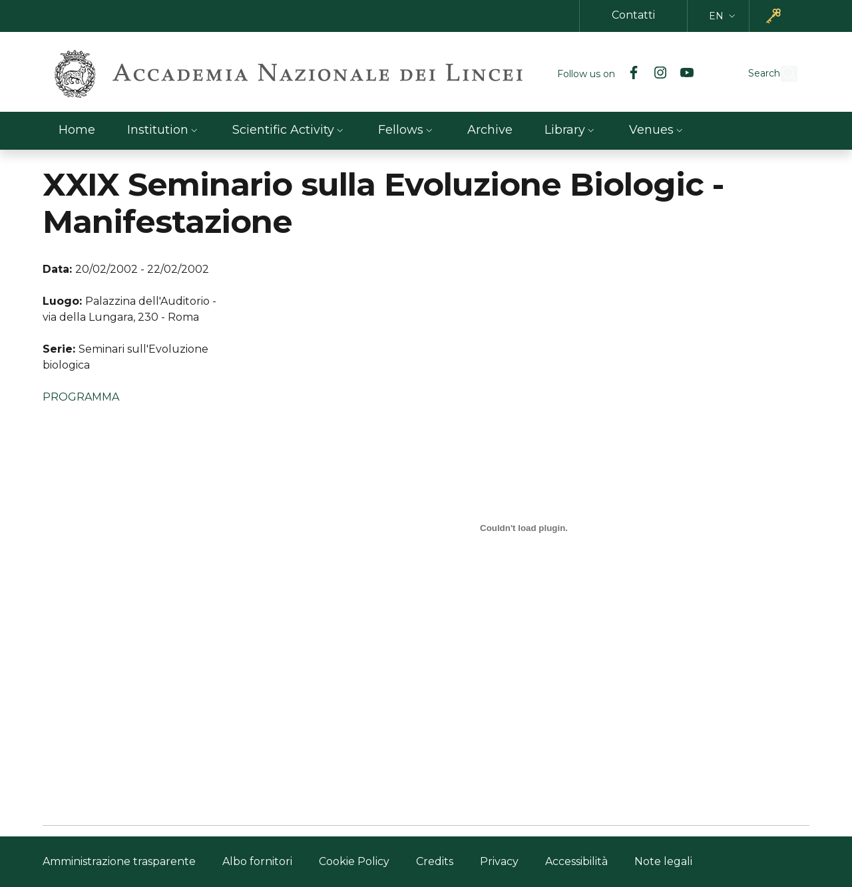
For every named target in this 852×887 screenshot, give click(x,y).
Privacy (499, 861)
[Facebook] (603, 74)
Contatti (633, 15)
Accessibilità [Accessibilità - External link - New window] (576, 861)
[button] (723, 16)
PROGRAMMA (81, 397)
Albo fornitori (257, 861)
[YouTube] (656, 74)
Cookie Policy (354, 861)
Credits (434, 861)
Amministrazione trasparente (119, 861)
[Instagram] (629, 74)
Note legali (663, 861)
